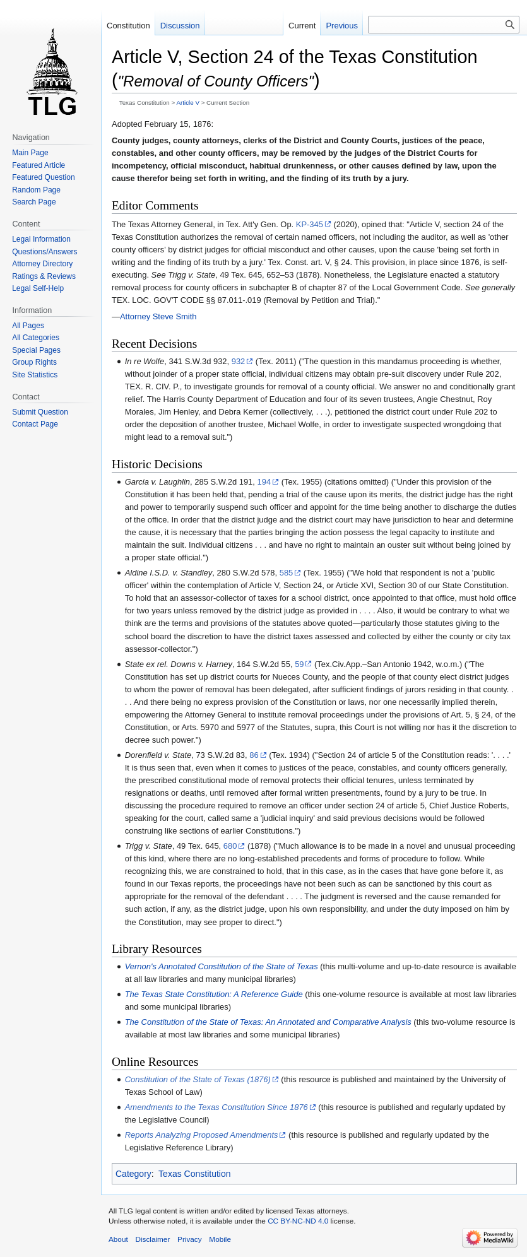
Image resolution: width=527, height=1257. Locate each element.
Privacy (189, 1239)
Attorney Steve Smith (158, 316)
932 (239, 361)
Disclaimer (152, 1239)
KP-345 (309, 224)
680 (230, 846)
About (118, 1239)
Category (133, 1174)
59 (299, 664)
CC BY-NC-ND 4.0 (298, 1221)
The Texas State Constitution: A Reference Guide (214, 994)
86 (253, 755)
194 (264, 482)
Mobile (220, 1239)
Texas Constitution (194, 1174)
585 (286, 572)
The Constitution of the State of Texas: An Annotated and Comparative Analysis (268, 1022)
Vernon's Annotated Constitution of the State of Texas (221, 966)
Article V (187, 102)
